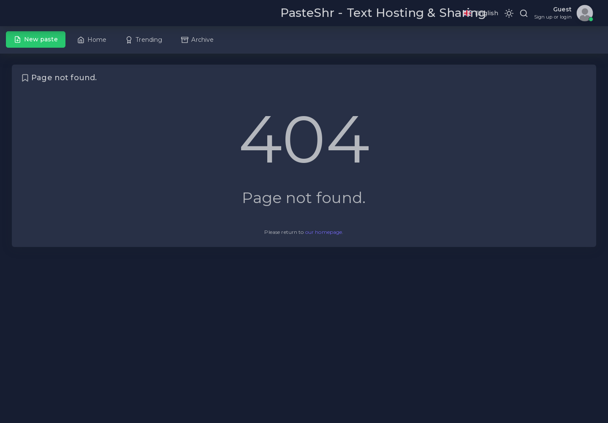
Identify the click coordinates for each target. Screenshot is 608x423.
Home (92, 39)
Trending (143, 39)
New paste (36, 39)
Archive (197, 39)
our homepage (323, 232)
